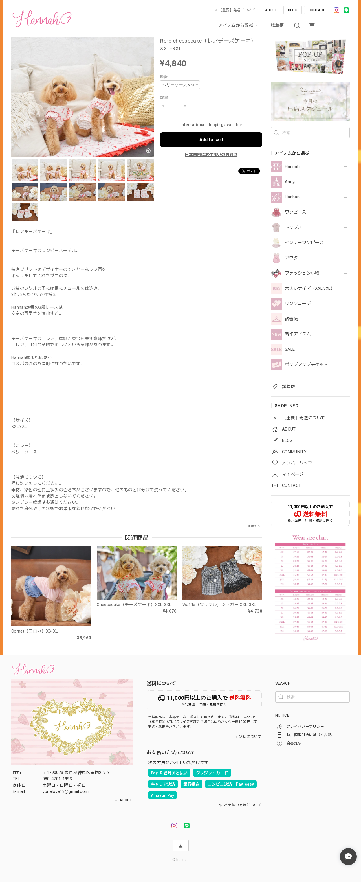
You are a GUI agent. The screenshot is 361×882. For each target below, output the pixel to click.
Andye (291, 181)
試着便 (277, 25)
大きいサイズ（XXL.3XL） (310, 288)
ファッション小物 (302, 273)
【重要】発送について (237, 10)
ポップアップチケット (306, 364)
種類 (164, 76)
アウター (293, 258)
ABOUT (271, 10)
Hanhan (292, 197)
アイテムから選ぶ (238, 25)
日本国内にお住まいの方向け (211, 154)
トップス (293, 227)
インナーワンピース (304, 242)
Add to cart (211, 139)
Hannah (292, 166)
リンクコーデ (298, 303)
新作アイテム (298, 334)
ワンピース (296, 212)
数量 (164, 97)
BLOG (292, 10)
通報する (254, 526)
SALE (290, 349)
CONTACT (317, 10)
